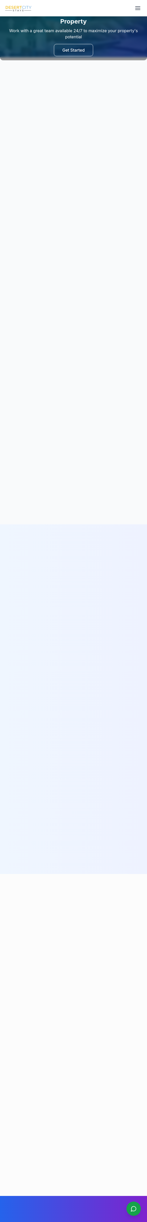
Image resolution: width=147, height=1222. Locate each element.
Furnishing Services (21, 1006)
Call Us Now (73, 884)
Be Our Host (14, 1013)
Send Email (73, 901)
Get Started (73, 50)
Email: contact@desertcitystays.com (35, 1121)
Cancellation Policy (20, 1087)
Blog (8, 1049)
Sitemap (11, 1056)
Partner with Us (17, 1020)
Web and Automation (92, 1207)
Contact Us (13, 1042)
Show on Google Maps (26, 1144)
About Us (12, 1035)
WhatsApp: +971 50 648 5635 (29, 1110)
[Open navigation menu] (138, 8)
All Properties (15, 999)
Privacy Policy (16, 1080)
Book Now (13, 1027)
